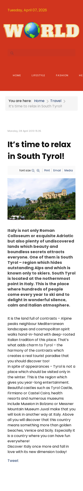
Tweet (13, 460)
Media (68, 170)
